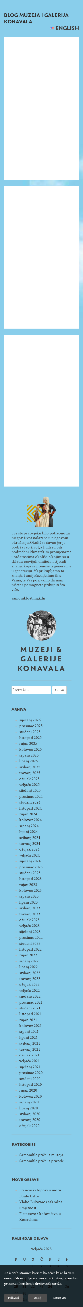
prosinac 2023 (31, 867)
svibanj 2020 (29, 1114)
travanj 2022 (29, 978)
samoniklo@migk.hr (29, 598)
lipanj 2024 (28, 831)
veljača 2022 (29, 990)
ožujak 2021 (29, 1055)
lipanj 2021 (28, 1037)
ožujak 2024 (29, 849)
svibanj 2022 (29, 973)
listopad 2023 (30, 878)
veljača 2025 (29, 784)
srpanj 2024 (29, 826)
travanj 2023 (29, 914)
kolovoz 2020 (30, 1096)
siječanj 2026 (30, 720)
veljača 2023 (29, 925)
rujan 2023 (28, 884)
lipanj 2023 (28, 902)
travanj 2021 (29, 1049)
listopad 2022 (30, 949)
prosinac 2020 (31, 1072)
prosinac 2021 (31, 1002)
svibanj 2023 (29, 908)
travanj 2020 (29, 1119)
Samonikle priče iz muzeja (41, 1155)
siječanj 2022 (30, 996)
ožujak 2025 (29, 779)
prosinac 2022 (31, 937)
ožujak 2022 (29, 984)
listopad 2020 (30, 1084)
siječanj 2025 (30, 790)
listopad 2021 (30, 1014)
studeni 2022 (30, 943)
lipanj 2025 (28, 761)
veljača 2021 (29, 1061)
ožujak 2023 (29, 920)
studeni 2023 (30, 873)
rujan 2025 (28, 743)
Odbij (37, 1298)
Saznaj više (59, 1298)
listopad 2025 (30, 737)
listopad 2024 (30, 808)
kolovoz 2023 (30, 890)
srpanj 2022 (29, 961)
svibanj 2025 (29, 767)
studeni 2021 (30, 1008)
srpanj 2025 (29, 755)
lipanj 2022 (28, 967)
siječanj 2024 (30, 861)
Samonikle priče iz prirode (41, 1161)
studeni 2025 (30, 732)
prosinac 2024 (31, 796)
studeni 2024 (30, 802)
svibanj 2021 (29, 1043)
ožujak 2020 (29, 1125)
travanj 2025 (29, 773)
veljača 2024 (29, 855)
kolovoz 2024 (30, 820)
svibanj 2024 (29, 837)
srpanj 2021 (29, 1031)
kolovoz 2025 (30, 749)
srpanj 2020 (29, 1102)
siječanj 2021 (30, 1067)
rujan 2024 (28, 814)
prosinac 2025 (31, 726)
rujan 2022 (28, 955)
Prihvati (13, 1298)
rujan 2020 (28, 1090)
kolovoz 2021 (30, 1025)
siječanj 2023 (30, 931)
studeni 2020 (30, 1078)
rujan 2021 (28, 1020)
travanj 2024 (29, 843)
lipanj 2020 (28, 1108)
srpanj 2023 (29, 896)
